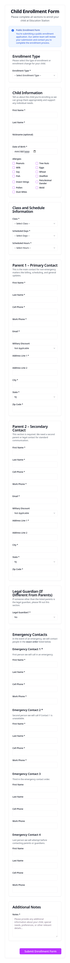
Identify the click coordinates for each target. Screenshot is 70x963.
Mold (41, 187)
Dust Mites (21, 191)
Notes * (16, 914)
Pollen (19, 187)
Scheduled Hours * (21, 243)
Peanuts (20, 163)
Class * (15, 218)
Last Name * (18, 122)
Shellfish (43, 176)
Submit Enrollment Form (40, 951)
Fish (18, 176)
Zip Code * (17, 404)
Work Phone (18, 821)
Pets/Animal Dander (45, 182)
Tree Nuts (44, 163)
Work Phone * (19, 319)
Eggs (41, 167)
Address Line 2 (19, 367)
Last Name (17, 796)
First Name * (18, 110)
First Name (18, 784)
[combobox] (35, 75)
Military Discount (21, 343)
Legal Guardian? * (21, 612)
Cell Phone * (18, 307)
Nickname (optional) (22, 134)
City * (15, 380)
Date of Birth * (19, 146)
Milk (18, 167)
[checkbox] (13, 163)
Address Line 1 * (20, 355)
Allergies (16, 158)
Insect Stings (22, 181)
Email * (16, 331)
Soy (18, 171)
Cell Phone (17, 808)
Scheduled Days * (21, 230)
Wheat (42, 171)
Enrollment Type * (21, 70)
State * (15, 392)
